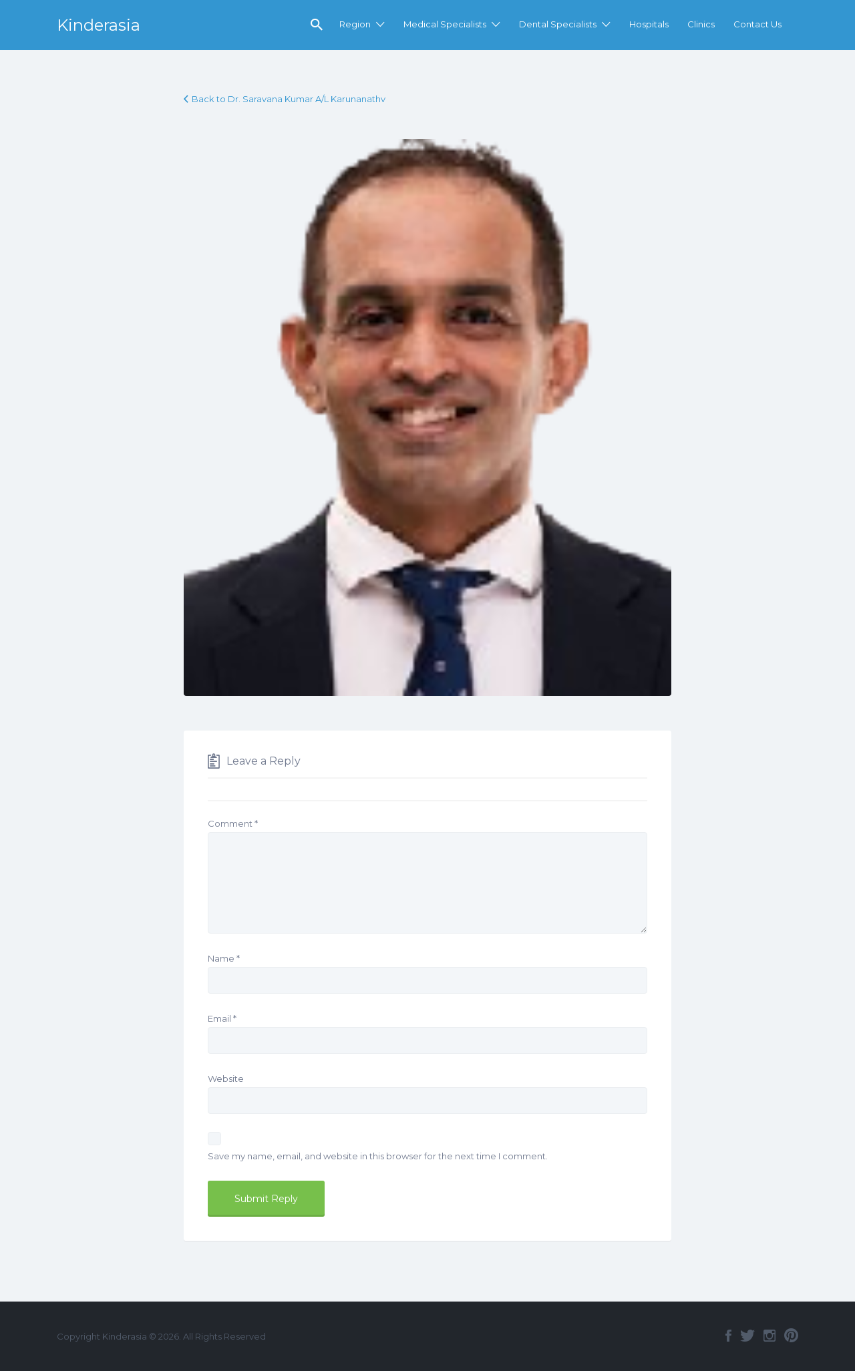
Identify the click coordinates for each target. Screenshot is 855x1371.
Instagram (769, 1336)
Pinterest (791, 1336)
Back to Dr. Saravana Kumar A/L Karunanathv (288, 98)
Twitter (747, 1336)
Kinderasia (98, 25)
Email (222, 1018)
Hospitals (649, 24)
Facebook (728, 1336)
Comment (233, 823)
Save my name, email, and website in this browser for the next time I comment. (378, 1156)
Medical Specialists (444, 24)
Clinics (701, 24)
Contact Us (757, 24)
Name (224, 958)
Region (355, 24)
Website (226, 1078)
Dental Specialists (557, 24)
